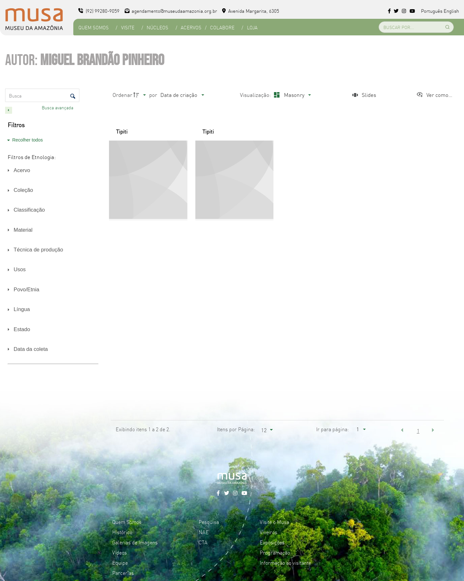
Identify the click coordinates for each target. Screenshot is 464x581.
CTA (203, 542)
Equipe (120, 562)
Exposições (272, 542)
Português (431, 10)
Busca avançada (58, 107)
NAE (204, 531)
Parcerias (123, 572)
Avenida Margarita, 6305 (250, 10)
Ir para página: (332, 428)
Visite (127, 27)
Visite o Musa (274, 521)
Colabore (222, 27)
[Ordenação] (182, 94)
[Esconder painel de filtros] (8, 110)
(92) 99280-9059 (99, 10)
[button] (402, 430)
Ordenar (122, 94)
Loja (252, 27)
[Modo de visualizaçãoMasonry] (291, 94)
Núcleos (157, 27)
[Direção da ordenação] (140, 94)
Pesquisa (209, 521)
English (451, 10)
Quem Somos (93, 27)
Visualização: (256, 94)
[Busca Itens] (42, 95)
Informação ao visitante (285, 562)
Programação (275, 552)
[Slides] (363, 94)
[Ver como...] (434, 94)
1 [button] (418, 430)
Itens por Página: (236, 428)
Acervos (191, 27)
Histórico (122, 531)
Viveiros (268, 531)
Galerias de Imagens (135, 542)
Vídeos (119, 552)
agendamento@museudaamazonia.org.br (171, 10)
